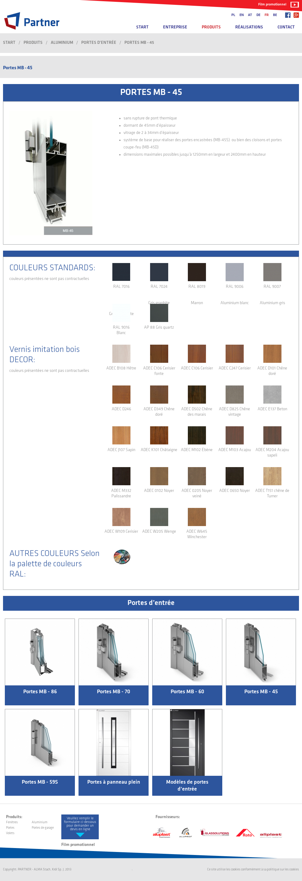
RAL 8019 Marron (196, 292)
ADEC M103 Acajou (234, 450)
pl (233, 15)
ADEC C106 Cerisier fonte (159, 371)
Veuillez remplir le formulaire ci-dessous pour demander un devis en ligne (80, 824)
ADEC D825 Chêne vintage (234, 412)
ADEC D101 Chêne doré (272, 371)
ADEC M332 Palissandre (121, 494)
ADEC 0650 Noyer (234, 491)
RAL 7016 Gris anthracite (121, 292)
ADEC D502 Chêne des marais (196, 412)
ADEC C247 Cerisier (235, 368)
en (241, 15)
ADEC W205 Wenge (159, 531)
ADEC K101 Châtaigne (159, 450)
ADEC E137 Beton (272, 409)
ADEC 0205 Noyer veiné (197, 494)
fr (267, 15)
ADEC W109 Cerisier (121, 531)
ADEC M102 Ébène (197, 450)
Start (142, 27)
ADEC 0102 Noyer (159, 491)
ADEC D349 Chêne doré (159, 412)
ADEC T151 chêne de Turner (272, 494)
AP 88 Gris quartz (159, 327)
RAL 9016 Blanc (121, 330)
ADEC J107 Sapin (121, 450)
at (250, 15)
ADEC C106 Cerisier (197, 368)
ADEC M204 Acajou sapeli (272, 453)
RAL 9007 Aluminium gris (272, 292)
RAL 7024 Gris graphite (159, 292)
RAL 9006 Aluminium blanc (234, 292)
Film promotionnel (272, 4)
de (258, 15)
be (275, 15)
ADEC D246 (121, 409)
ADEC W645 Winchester (196, 534)
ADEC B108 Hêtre (121, 368)
